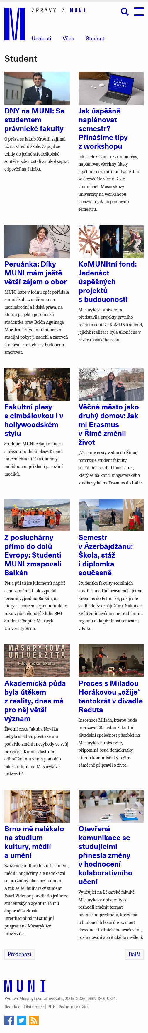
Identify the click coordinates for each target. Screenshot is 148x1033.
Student (95, 38)
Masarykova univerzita (41, 998)
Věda (68, 38)
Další (134, 954)
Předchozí (19, 954)
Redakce (12, 1006)
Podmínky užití (73, 1006)
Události (41, 38)
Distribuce (34, 1006)
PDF (51, 1006)
